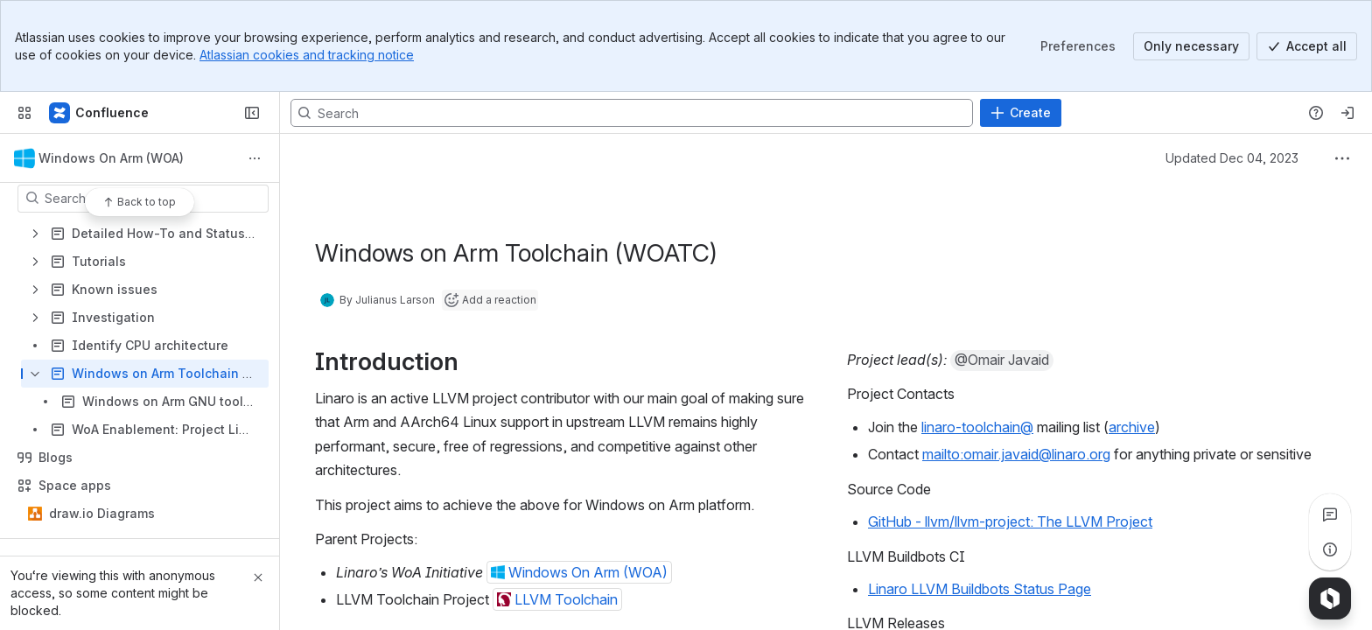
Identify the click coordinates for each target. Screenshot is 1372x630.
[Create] (1020, 113)
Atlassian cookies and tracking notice (307, 54)
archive (1132, 427)
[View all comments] (1330, 514)
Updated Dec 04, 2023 (1232, 157)
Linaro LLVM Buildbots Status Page (979, 589)
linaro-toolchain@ (977, 427)
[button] (579, 572)
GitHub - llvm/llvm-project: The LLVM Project (1010, 521)
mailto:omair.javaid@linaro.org (1016, 454)
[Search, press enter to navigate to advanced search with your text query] (631, 113)
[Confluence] (100, 113)
